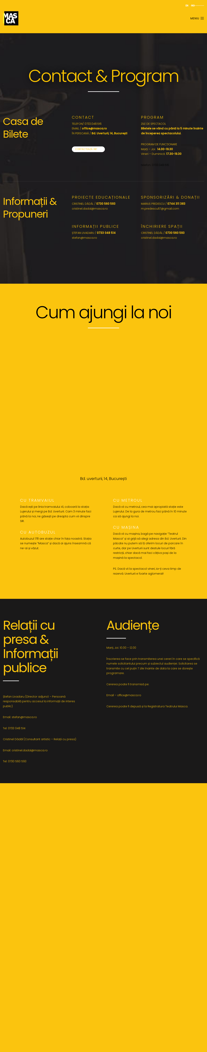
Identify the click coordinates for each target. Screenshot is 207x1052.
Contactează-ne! (86, 149)
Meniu (197, 18)
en (187, 5)
